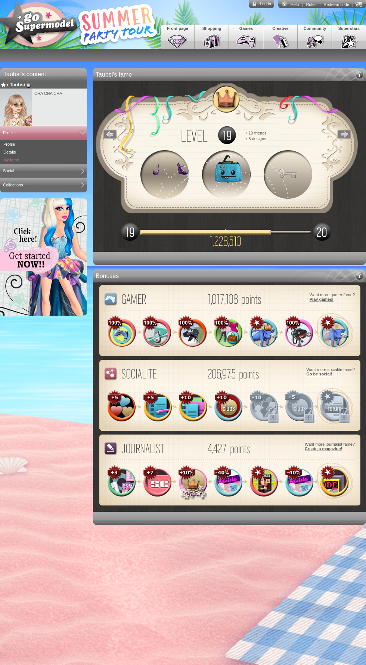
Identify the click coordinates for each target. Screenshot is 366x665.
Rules (311, 4)
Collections (13, 185)
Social (8, 170)
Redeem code (337, 4)
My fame (11, 160)
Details (9, 152)
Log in (265, 3)
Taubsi (17, 84)
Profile (9, 132)
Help (295, 4)
